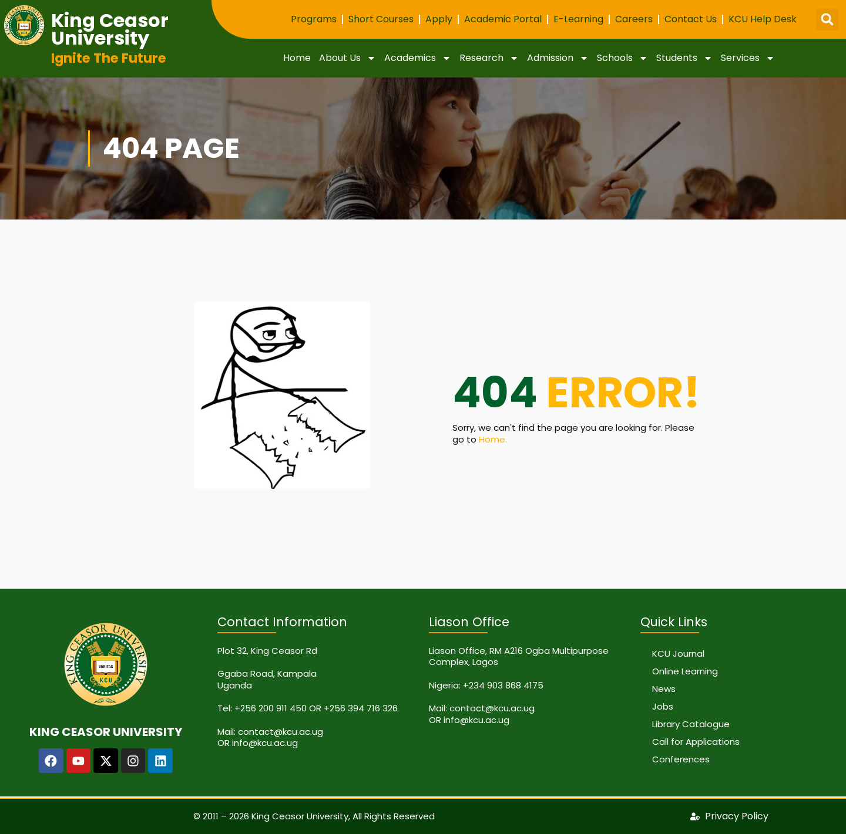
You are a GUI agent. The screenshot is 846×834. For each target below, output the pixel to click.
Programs (314, 19)
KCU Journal (678, 653)
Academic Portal (503, 19)
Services (748, 58)
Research (489, 58)
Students (684, 58)
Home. (493, 439)
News (664, 689)
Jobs (662, 706)
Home (297, 58)
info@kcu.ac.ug (265, 743)
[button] (827, 19)
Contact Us (690, 19)
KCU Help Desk (762, 19)
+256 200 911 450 (270, 708)
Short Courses (381, 19)
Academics (417, 58)
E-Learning (578, 19)
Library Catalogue (691, 724)
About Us (347, 58)
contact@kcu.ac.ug (280, 731)
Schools (622, 58)
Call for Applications (696, 741)
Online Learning (685, 671)
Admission (558, 58)
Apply (438, 19)
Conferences (681, 759)
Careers (634, 19)
